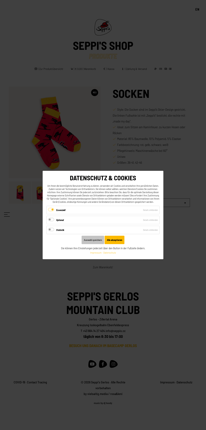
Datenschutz (109, 252)
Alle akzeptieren (114, 239)
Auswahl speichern (93, 239)
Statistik (60, 229)
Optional (60, 220)
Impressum (96, 252)
